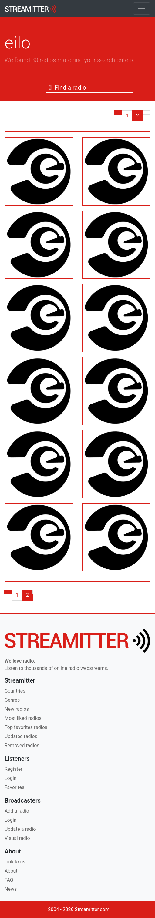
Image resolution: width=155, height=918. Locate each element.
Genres (12, 700)
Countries (15, 691)
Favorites (14, 787)
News (11, 889)
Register (13, 769)
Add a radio (17, 811)
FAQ (9, 880)
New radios (17, 709)
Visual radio (17, 838)
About (11, 871)
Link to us (15, 862)
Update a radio (20, 829)
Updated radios (21, 736)
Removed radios (22, 745)
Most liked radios (23, 718)
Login (10, 778)
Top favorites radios (26, 727)
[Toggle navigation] (141, 8)
